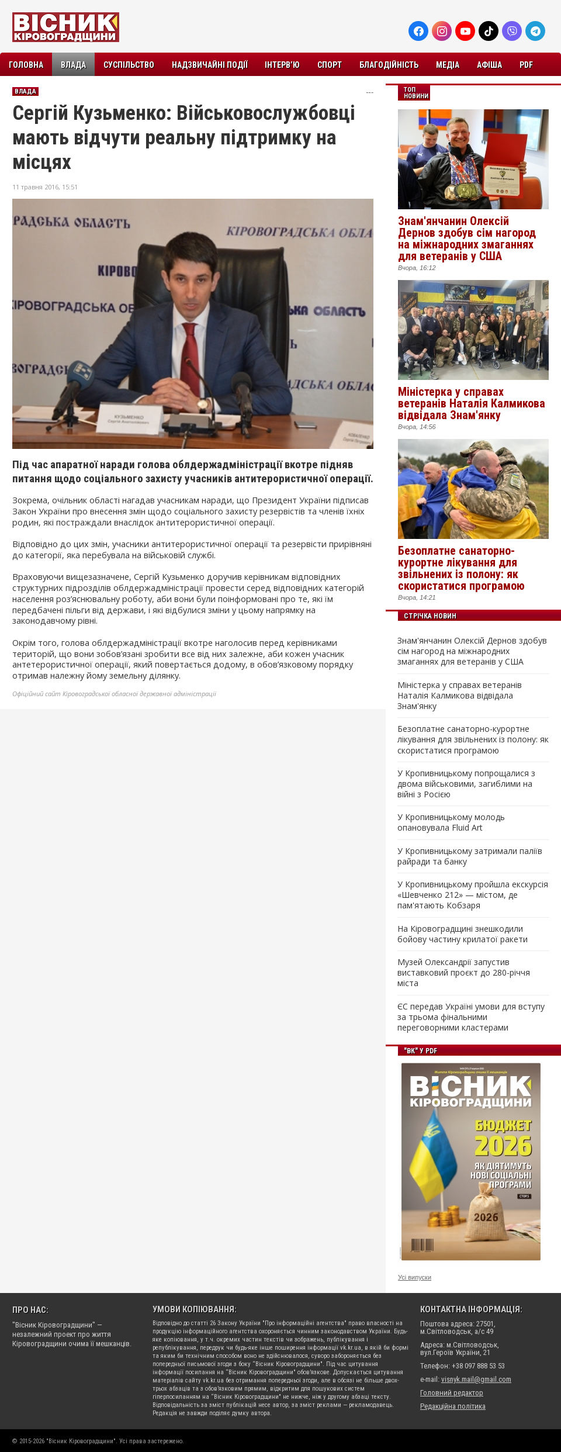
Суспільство (128, 65)
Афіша (489, 65)
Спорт (329, 65)
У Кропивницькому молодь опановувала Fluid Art (451, 822)
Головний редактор (451, 1392)
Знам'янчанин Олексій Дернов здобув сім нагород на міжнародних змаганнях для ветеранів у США (467, 238)
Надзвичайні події (209, 65)
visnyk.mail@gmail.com (476, 1379)
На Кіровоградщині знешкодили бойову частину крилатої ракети (462, 934)
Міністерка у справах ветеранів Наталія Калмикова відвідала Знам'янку (471, 403)
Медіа (447, 65)
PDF (526, 65)
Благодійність (388, 65)
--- (369, 92)
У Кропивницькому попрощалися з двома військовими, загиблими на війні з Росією (466, 784)
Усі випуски (414, 1277)
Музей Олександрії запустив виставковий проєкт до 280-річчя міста (463, 972)
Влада (73, 65)
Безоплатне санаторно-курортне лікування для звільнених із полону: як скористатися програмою (461, 568)
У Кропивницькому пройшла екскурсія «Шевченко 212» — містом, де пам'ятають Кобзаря (472, 895)
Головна (26, 65)
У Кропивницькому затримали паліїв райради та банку (469, 856)
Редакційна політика (453, 1406)
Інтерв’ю (282, 65)
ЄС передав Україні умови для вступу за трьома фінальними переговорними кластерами (471, 1017)
